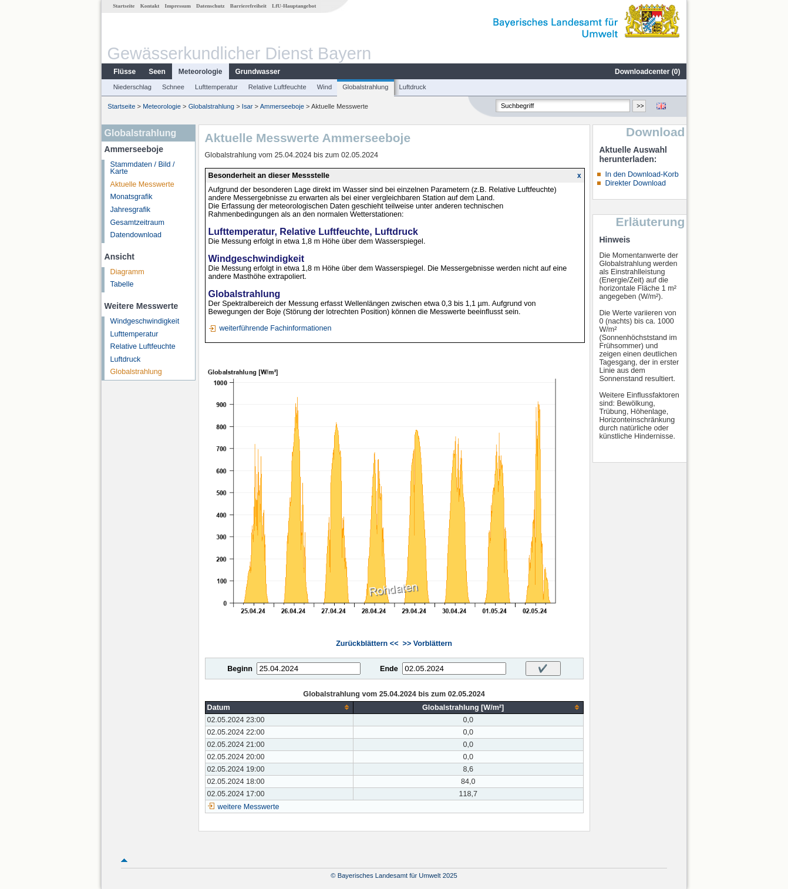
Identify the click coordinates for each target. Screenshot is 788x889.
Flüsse (124, 72)
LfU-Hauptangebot (294, 6)
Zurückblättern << (367, 643)
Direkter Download (635, 183)
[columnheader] (279, 707)
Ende (389, 669)
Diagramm (127, 272)
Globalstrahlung (365, 86)
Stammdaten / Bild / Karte (142, 168)
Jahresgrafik (130, 210)
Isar (247, 106)
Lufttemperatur (216, 86)
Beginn (239, 669)
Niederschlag (132, 86)
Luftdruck (412, 86)
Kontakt (150, 6)
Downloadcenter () (647, 72)
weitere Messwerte (248, 807)
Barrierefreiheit (248, 6)
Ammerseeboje (282, 106)
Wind (324, 86)
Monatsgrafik (131, 197)
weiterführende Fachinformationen (275, 328)
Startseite (123, 6)
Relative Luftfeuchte (277, 86)
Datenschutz (210, 6)
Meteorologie (201, 72)
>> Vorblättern (427, 643)
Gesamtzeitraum (137, 222)
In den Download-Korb (641, 174)
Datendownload (136, 235)
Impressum (178, 6)
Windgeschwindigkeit (145, 321)
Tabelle (122, 284)
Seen (157, 72)
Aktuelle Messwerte (142, 184)
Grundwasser (258, 72)
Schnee (173, 86)
